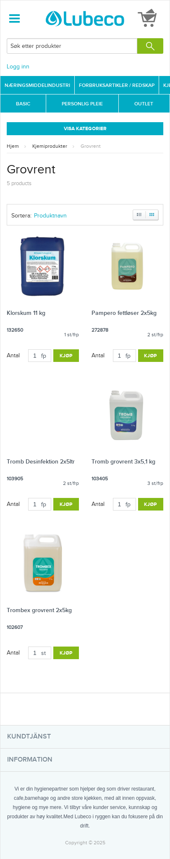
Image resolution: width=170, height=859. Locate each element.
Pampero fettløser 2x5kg (124, 313)
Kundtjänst (29, 737)
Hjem (13, 146)
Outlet (143, 104)
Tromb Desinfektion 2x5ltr (41, 461)
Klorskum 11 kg (26, 313)
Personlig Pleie (82, 104)
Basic (23, 104)
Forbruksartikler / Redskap (116, 85)
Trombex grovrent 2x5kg (39, 610)
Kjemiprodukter (49, 146)
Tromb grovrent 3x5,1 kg (123, 461)
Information (29, 760)
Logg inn (18, 66)
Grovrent (91, 146)
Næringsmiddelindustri (37, 85)
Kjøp (66, 356)
